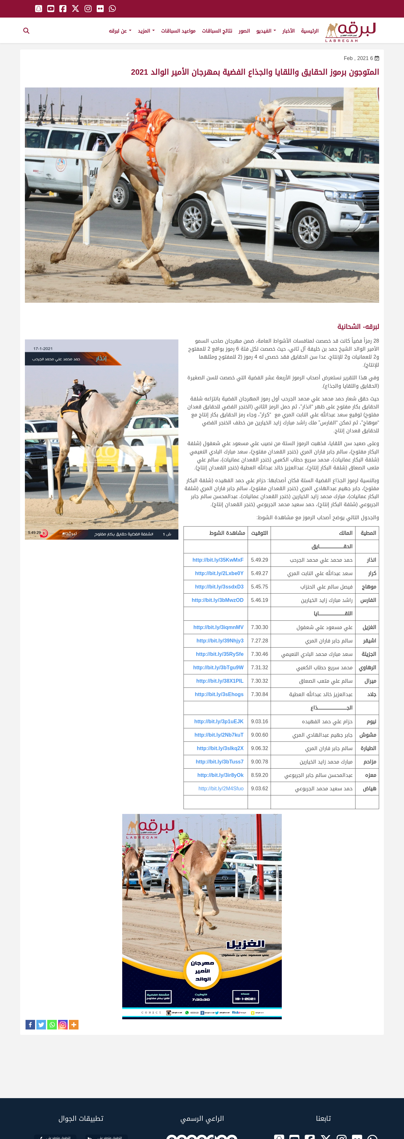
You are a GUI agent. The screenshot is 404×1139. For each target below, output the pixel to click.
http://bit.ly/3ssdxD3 (219, 587)
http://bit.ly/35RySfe (219, 654)
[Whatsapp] (52, 1024)
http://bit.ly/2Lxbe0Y (219, 573)
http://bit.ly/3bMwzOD (218, 600)
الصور (244, 31)
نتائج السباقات (217, 31)
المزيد (146, 31)
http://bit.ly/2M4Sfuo (220, 789)
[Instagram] (63, 1024)
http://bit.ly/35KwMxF (217, 560)
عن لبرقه (120, 31)
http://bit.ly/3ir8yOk (220, 775)
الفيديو (266, 31)
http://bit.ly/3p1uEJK (219, 721)
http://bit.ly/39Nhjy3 (220, 641)
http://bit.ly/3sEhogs (219, 694)
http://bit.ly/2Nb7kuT (219, 735)
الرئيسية (309, 31)
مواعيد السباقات (178, 31)
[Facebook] (30, 1024)
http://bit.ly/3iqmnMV (218, 627)
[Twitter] (41, 1024)
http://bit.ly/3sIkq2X (220, 748)
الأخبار (288, 31)
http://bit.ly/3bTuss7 (219, 762)
